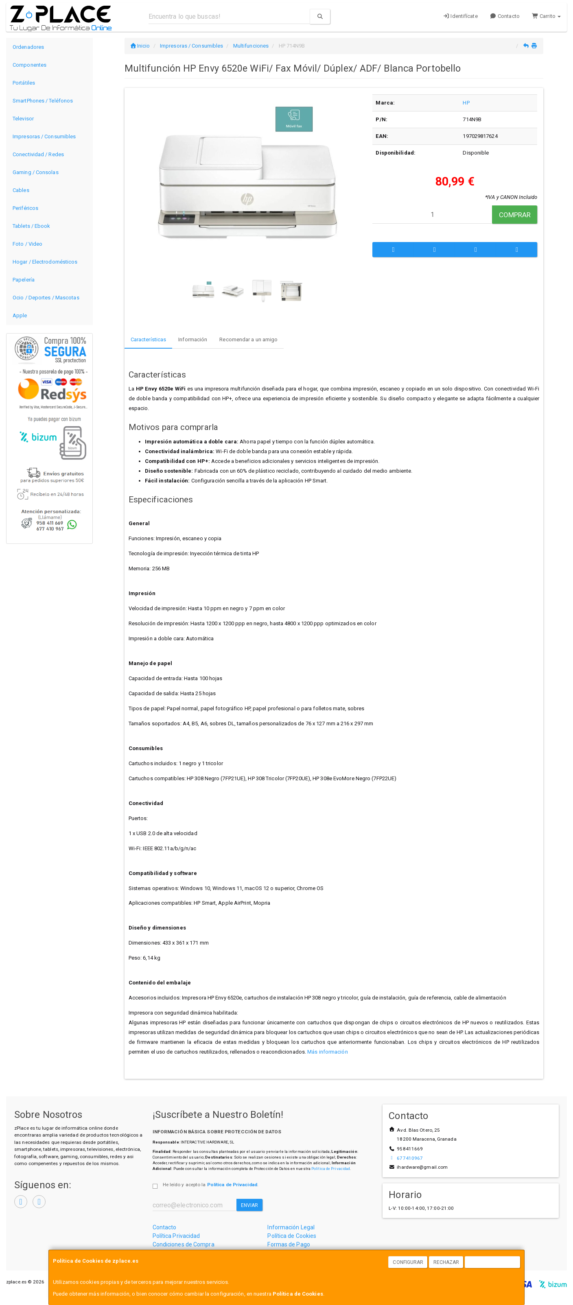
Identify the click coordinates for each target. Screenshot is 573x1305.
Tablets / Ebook (31, 226)
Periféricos (25, 208)
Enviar (249, 1205)
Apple (20, 315)
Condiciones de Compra (183, 1244)
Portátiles (24, 83)
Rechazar (446, 1262)
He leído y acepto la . (210, 1184)
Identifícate (460, 16)
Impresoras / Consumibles (44, 136)
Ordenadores (28, 47)
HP (466, 103)
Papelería (24, 280)
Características (148, 339)
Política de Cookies (298, 1294)
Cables (21, 190)
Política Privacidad (176, 1236)
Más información (327, 1052)
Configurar (408, 1262)
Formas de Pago (288, 1244)
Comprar (515, 215)
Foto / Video (27, 244)
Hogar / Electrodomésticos (45, 262)
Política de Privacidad (330, 1168)
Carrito (546, 16)
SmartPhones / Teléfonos (43, 101)
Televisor (23, 119)
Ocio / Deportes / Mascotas (46, 298)
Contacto (505, 16)
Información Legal (291, 1227)
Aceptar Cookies (492, 1262)
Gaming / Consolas (36, 172)
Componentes (29, 65)
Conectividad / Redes (38, 154)
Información (192, 339)
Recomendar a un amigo (248, 339)
